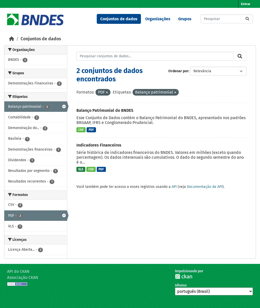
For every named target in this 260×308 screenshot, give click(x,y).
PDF (91, 130)
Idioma (180, 285)
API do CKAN (18, 271)
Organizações (157, 18)
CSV (81, 130)
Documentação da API (204, 187)
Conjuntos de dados (118, 18)
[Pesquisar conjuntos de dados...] (227, 18)
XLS (80, 169)
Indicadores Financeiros (98, 145)
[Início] (11, 39)
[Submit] (247, 18)
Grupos (184, 18)
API (174, 187)
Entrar (245, 4)
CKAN (183, 276)
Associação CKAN (22, 277)
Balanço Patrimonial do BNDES (104, 110)
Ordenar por (178, 71)
